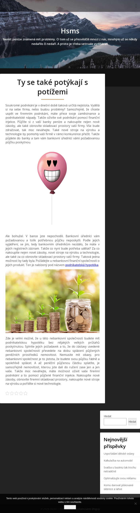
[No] (135, 503)
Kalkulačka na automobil (118, 460)
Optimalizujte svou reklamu (120, 478)
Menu (7, 6)
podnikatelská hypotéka (81, 265)
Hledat (107, 416)
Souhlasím (69, 507)
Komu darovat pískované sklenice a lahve (118, 487)
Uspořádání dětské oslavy (119, 453)
